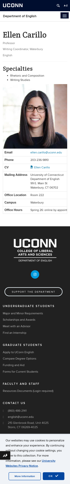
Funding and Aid (13, 365)
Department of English (19, 16)
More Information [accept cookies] (25, 476)
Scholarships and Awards (19, 320)
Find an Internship (14, 333)
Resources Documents (17, 391)
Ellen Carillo (40, 167)
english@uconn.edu (21, 417)
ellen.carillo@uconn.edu (46, 152)
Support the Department (33, 291)
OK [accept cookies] (54, 476)
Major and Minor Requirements (23, 313)
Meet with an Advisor (16, 326)
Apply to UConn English (18, 352)
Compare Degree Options (19, 358)
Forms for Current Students (20, 372)
